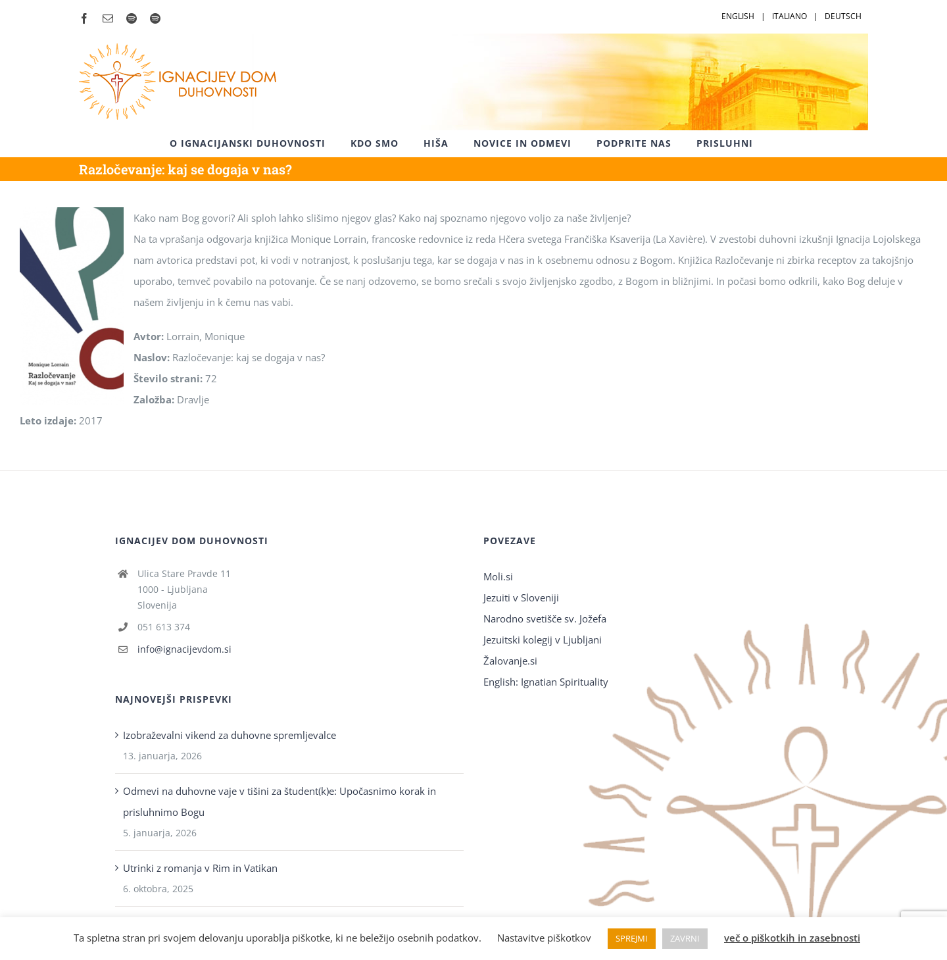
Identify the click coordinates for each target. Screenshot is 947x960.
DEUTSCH (843, 16)
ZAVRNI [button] (685, 938)
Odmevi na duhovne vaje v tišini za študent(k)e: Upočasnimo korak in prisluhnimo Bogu (279, 801)
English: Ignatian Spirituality (545, 681)
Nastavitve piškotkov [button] (544, 937)
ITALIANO (789, 16)
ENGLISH (737, 16)
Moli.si (499, 576)
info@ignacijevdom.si (184, 649)
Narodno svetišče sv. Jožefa (544, 618)
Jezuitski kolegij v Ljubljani (542, 639)
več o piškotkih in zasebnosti (792, 937)
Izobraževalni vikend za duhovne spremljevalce (229, 735)
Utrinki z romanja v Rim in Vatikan (200, 867)
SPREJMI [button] (632, 938)
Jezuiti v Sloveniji (521, 597)
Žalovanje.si (510, 660)
